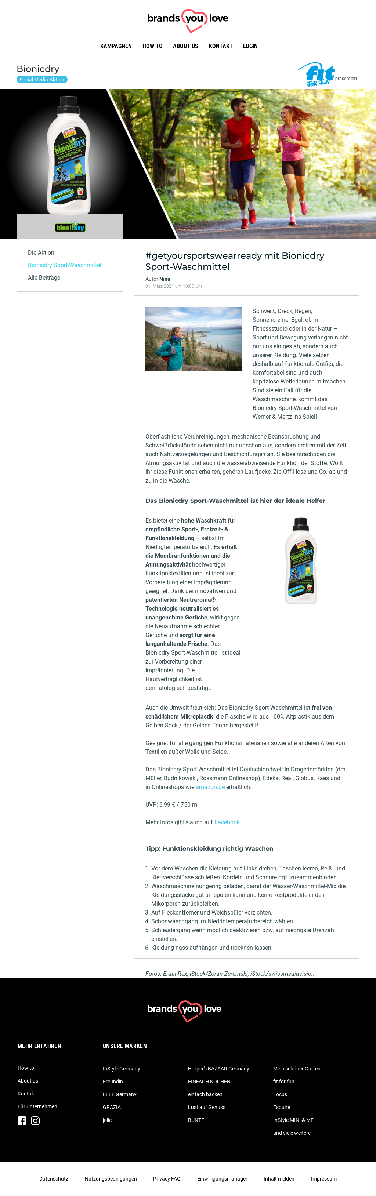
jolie (107, 1120)
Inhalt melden (279, 1179)
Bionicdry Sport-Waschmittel (64, 265)
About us (185, 46)
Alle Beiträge (44, 277)
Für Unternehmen (37, 1106)
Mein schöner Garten (297, 1069)
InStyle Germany (121, 1069)
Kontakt (221, 46)
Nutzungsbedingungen (111, 1179)
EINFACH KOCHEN (209, 1081)
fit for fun (283, 1081)
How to (152, 46)
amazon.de (210, 787)
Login (250, 46)
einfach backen (205, 1094)
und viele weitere (292, 1133)
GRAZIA (112, 1107)
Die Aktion (41, 252)
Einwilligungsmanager (222, 1179)
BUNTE (196, 1120)
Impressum (324, 1179)
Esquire (281, 1107)
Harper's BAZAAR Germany (218, 1069)
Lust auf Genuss (206, 1107)
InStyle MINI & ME (293, 1120)
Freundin (113, 1081)
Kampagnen (116, 46)
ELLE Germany (120, 1094)
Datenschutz (53, 1179)
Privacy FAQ (167, 1179)
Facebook (227, 822)
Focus (280, 1094)
